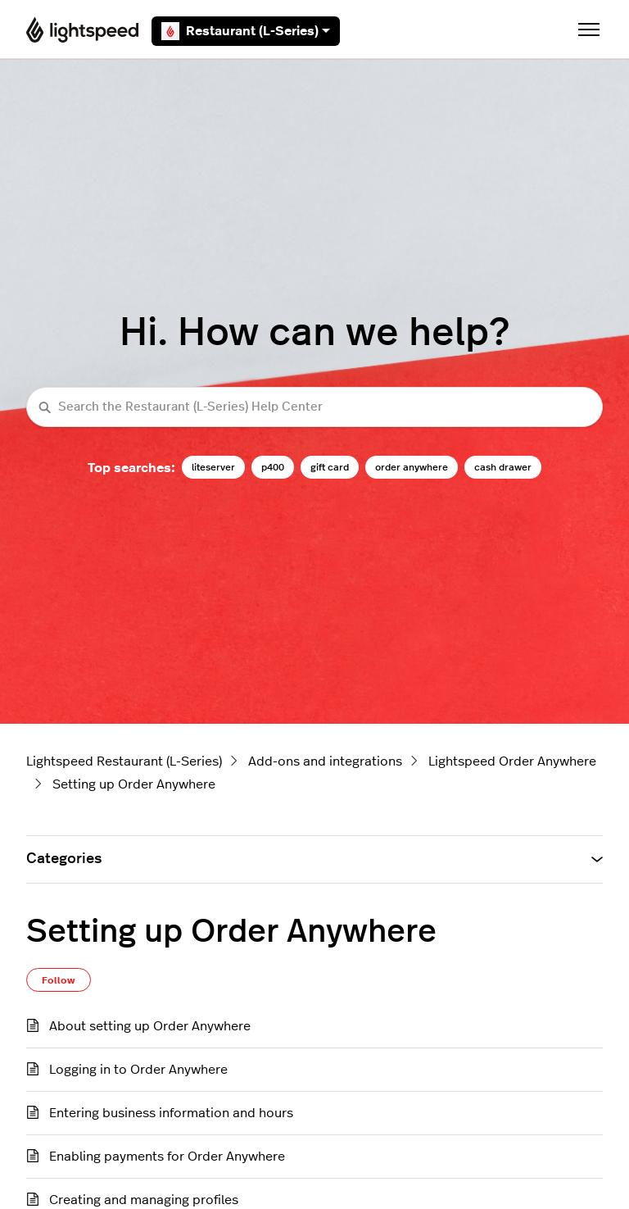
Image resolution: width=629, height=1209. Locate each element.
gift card (329, 467)
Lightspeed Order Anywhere (512, 761)
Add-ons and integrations (325, 761)
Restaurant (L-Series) (245, 31)
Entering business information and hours (171, 1113)
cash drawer (503, 467)
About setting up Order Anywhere (150, 1026)
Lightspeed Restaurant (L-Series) (124, 761)
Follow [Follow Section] (58, 980)
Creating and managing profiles (143, 1200)
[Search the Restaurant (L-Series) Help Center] (314, 407)
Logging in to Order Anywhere (138, 1069)
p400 (272, 467)
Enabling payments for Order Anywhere (167, 1156)
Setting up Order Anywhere (133, 784)
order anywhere (411, 467)
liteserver (213, 467)
